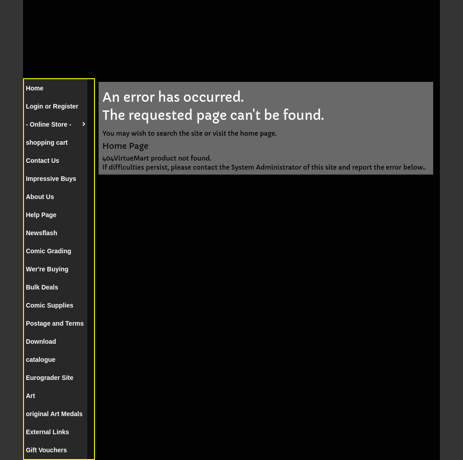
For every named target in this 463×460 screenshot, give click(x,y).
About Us (40, 196)
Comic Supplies (49, 305)
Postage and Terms (55, 323)
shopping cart (47, 142)
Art (30, 395)
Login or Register (52, 106)
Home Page (125, 146)
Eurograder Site (49, 377)
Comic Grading (48, 251)
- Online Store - (48, 124)
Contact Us (42, 160)
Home (34, 88)
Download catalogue (41, 350)
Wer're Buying (47, 269)
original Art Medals (54, 413)
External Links (47, 432)
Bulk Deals (42, 287)
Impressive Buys (51, 178)
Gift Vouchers (46, 450)
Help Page (41, 214)
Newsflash (41, 233)
